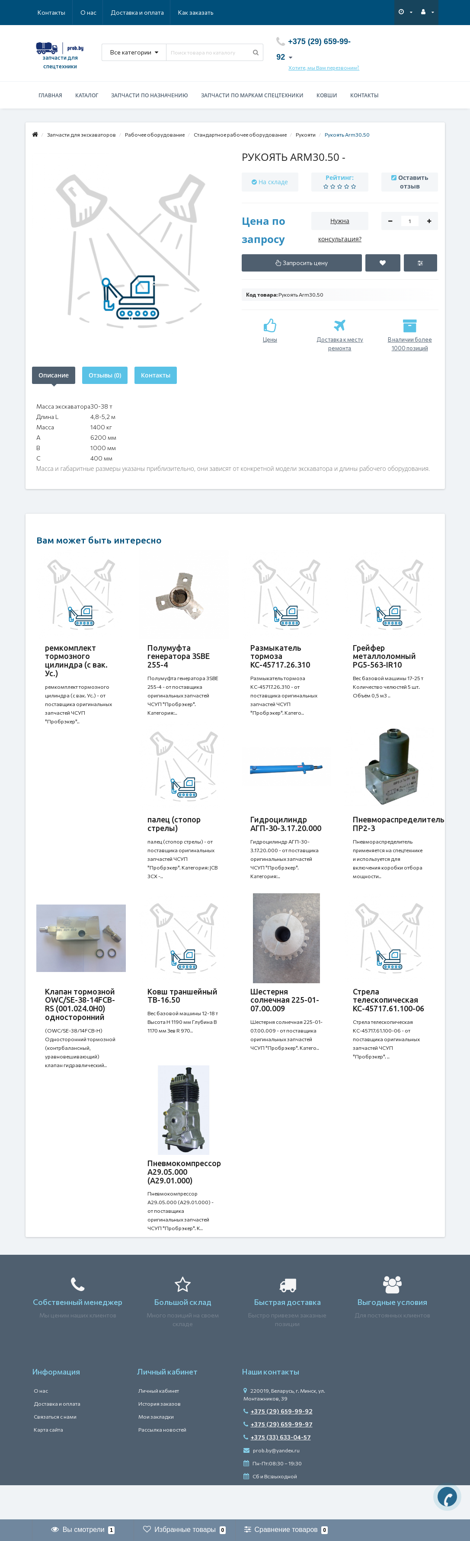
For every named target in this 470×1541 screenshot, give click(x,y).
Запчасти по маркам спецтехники (252, 95)
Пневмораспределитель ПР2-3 (398, 832)
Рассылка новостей (162, 1464)
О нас (46, 12)
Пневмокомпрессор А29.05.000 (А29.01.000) (184, 1198)
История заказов (159, 1438)
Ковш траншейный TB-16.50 (182, 1013)
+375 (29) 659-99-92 (278, 1445)
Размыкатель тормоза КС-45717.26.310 (280, 656)
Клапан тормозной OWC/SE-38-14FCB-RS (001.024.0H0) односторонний (80, 1021)
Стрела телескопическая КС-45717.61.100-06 (388, 1017)
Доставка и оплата (95, 12)
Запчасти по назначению (149, 95)
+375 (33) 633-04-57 (277, 1471)
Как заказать (155, 12)
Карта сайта (48, 1464)
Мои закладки (156, 1451)
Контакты (201, 12)
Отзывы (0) (105, 375)
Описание (53, 375)
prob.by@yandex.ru (271, 1485)
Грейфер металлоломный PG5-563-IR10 (384, 656)
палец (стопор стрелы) (174, 832)
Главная (50, 95)
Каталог (86, 95)
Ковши (327, 95)
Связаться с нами (55, 1451)
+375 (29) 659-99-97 (278, 1458)
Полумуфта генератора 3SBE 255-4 (178, 656)
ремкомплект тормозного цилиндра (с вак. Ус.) (76, 660)
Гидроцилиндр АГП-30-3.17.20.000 (285, 832)
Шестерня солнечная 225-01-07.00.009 (284, 1017)
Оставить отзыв (413, 181)
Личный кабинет (158, 1425)
